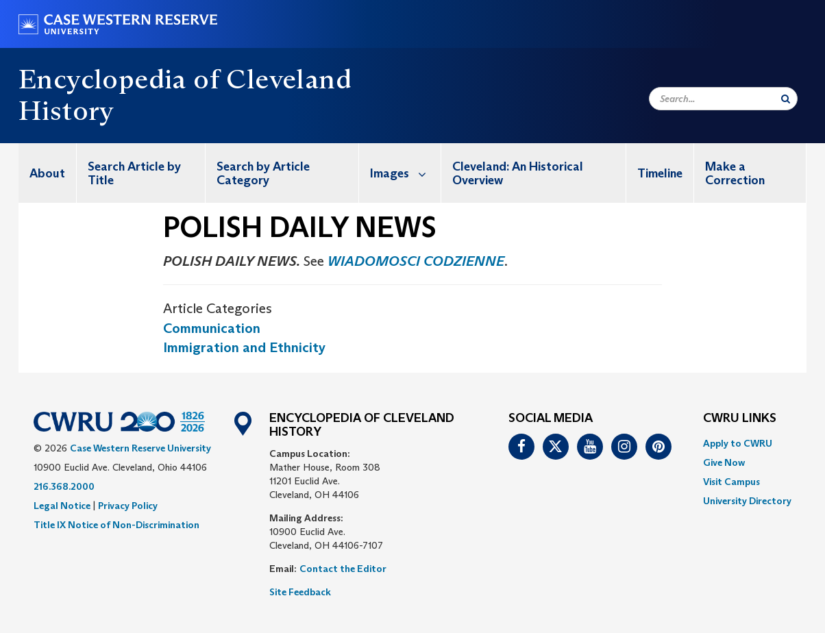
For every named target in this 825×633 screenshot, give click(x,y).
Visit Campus (731, 481)
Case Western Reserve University (140, 448)
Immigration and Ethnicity (244, 347)
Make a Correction (735, 173)
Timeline (659, 173)
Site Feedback (300, 592)
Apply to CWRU (737, 443)
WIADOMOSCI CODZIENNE (416, 261)
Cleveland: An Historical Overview (517, 173)
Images (405, 173)
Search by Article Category (263, 173)
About (47, 173)
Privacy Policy (128, 505)
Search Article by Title (134, 173)
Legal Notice (62, 505)
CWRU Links (739, 418)
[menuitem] (48, 173)
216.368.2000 (64, 486)
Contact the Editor (342, 568)
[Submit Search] (785, 98)
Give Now (724, 462)
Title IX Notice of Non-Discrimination (116, 525)
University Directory (747, 501)
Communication (211, 328)
